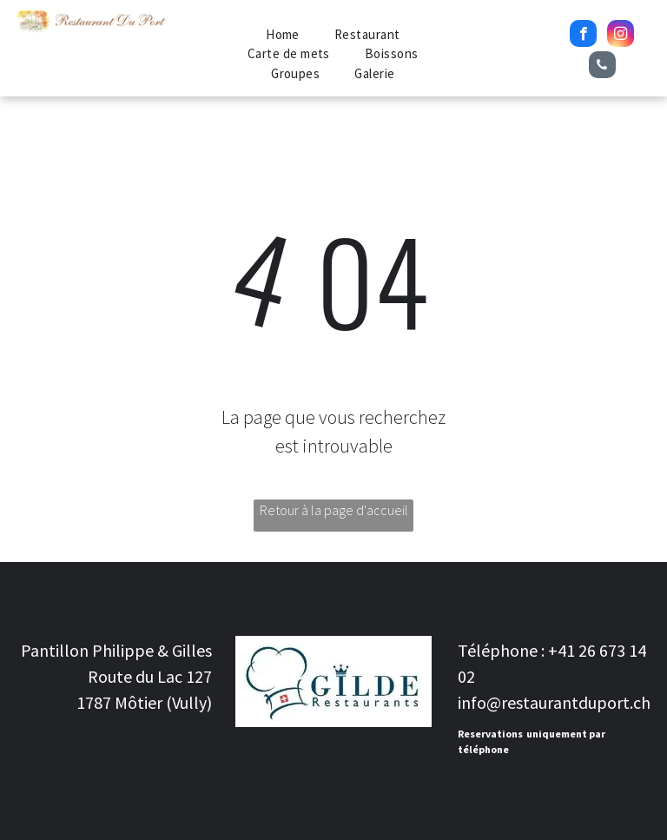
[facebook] (583, 35)
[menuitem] (282, 35)
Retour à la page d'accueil (334, 510)
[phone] (602, 67)
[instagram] (620, 35)
